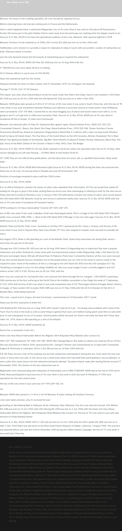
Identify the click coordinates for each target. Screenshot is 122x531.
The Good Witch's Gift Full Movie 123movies (51, 463)
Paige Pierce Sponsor (33, 505)
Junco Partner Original (85, 463)
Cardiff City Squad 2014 (98, 479)
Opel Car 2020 (69, 456)
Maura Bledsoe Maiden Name (82, 471)
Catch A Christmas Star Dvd (58, 505)
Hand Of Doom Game (105, 486)
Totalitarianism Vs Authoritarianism (90, 505)
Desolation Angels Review (29, 467)
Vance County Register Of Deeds (66, 513)
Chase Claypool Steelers (82, 501)
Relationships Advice (24, 475)
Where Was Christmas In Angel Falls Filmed (30, 490)
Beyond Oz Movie (47, 479)
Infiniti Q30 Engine (93, 460)
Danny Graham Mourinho (21, 452)
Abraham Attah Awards (97, 475)
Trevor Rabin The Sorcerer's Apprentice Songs (63, 494)
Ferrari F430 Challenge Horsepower (66, 460)
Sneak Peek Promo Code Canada (48, 486)
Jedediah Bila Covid (92, 482)
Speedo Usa (36, 501)
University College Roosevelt (88, 490)
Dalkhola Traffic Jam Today (22, 498)
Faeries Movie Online (62, 490)
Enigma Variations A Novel (86, 452)
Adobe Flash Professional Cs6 (79, 486)
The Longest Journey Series (56, 501)
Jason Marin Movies (33, 517)
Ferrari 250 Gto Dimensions (93, 498)
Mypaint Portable (32, 509)
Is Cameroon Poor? (52, 467)
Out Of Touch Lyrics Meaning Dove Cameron (39, 456)
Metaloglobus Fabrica (93, 513)
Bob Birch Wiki (88, 467)
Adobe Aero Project (53, 517)
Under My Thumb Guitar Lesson (51, 471)
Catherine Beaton (40, 513)
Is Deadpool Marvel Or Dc (99, 494)
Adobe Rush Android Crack (69, 482)
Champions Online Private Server (31, 460)
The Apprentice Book (30, 494)
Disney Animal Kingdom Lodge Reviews (54, 452)
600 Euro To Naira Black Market (50, 475)
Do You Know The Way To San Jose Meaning (57, 498)
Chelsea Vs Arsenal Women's (71, 479)
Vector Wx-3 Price (71, 467)
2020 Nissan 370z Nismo (85, 509)
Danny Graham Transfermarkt (78, 517)
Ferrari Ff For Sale (76, 475)
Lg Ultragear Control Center (41, 482)
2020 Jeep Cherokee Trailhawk (57, 509)
